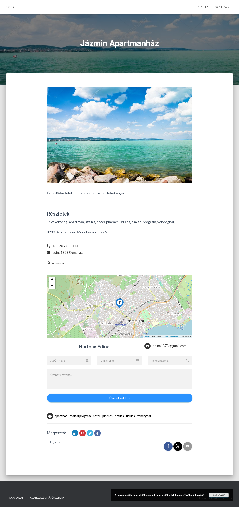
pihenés (107, 416)
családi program (80, 416)
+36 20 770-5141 (65, 246)
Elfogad (219, 495)
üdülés (130, 416)
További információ (194, 495)
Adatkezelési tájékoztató (47, 497)
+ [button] (52, 280)
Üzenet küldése (119, 398)
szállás (119, 416)
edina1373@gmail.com (69, 252)
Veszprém (55, 263)
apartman (61, 416)
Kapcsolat (16, 497)
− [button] (52, 286)
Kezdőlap (203, 7)
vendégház (144, 416)
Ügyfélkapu (222, 7)
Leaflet (147, 336)
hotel (96, 416)
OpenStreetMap (171, 336)
